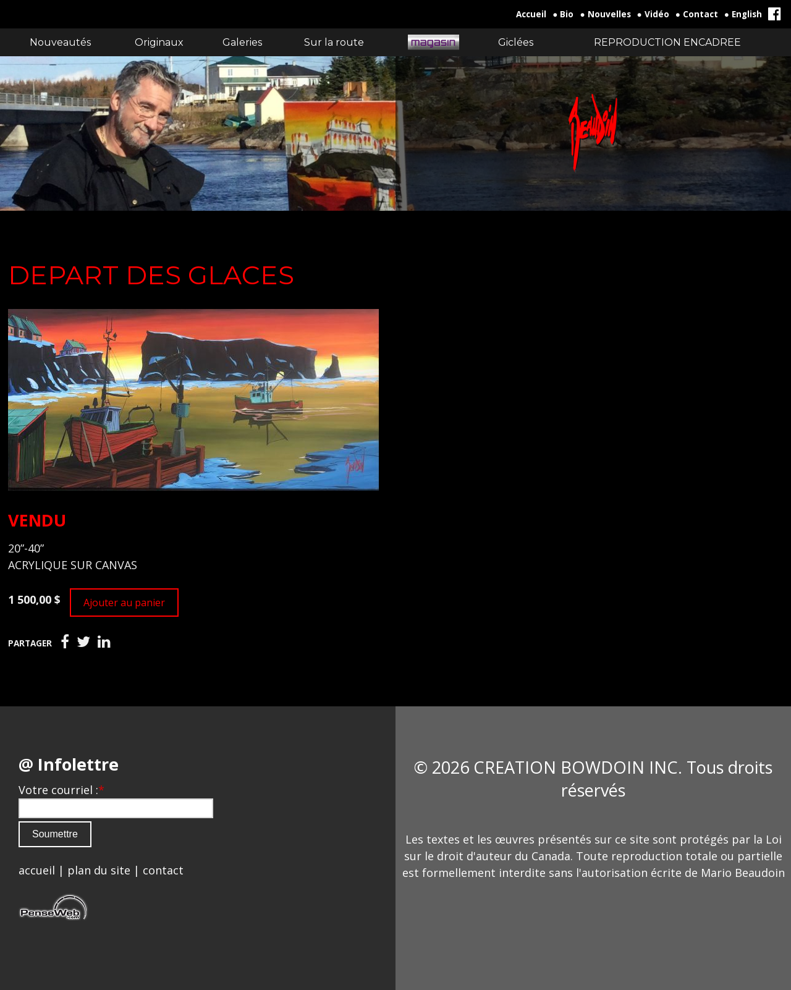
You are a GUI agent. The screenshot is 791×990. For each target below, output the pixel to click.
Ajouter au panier (124, 602)
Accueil (531, 14)
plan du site (98, 870)
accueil (37, 870)
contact (163, 870)
